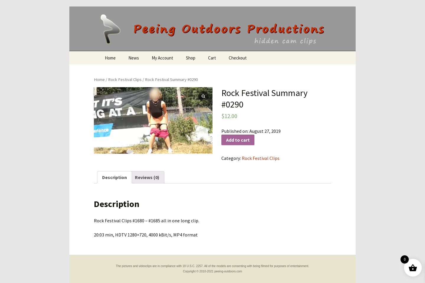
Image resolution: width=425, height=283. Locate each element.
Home (110, 58)
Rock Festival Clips (125, 79)
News (133, 58)
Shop (190, 58)
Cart (212, 58)
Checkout (238, 58)
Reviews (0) (147, 177)
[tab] (114, 177)
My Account (162, 58)
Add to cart (238, 140)
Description (114, 177)
